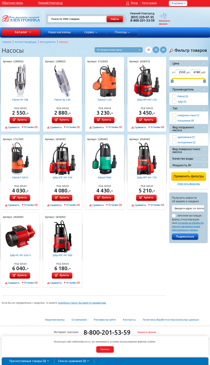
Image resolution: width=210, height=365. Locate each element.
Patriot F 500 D (20, 177)
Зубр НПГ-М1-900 (62, 255)
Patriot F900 (104, 177)
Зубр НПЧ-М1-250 (147, 99)
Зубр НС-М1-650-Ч (20, 255)
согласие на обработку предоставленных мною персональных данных (188, 226)
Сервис (91, 32)
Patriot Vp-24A (62, 99)
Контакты (129, 319)
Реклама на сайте (105, 319)
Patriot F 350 (104, 99)
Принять (105, 349)
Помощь (122, 32)
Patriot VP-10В (20, 99)
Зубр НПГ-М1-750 (147, 177)
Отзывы (31, 127)
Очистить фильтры (188, 183)
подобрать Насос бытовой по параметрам (82, 302)
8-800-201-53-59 (106, 332)
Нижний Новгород (50, 2)
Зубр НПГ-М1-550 (62, 177)
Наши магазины (59, 32)
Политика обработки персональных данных (171, 319)
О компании (79, 319)
